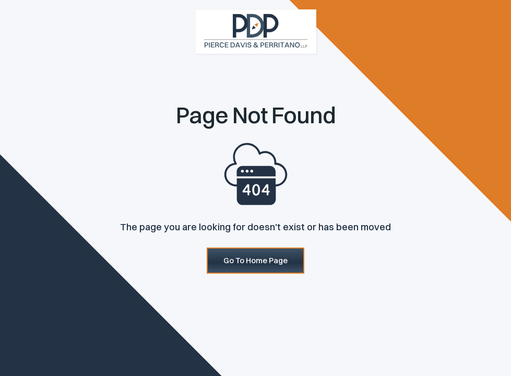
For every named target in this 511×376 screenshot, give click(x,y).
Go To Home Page (255, 260)
